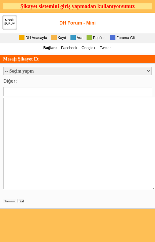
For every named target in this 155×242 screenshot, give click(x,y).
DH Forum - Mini (77, 23)
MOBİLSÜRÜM (9, 21)
